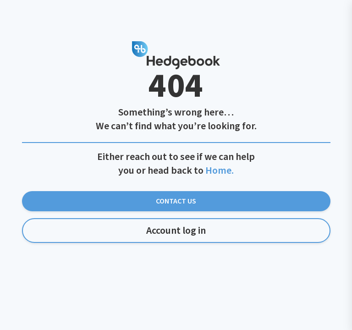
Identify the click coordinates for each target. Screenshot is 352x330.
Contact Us (176, 201)
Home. (219, 170)
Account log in (176, 230)
